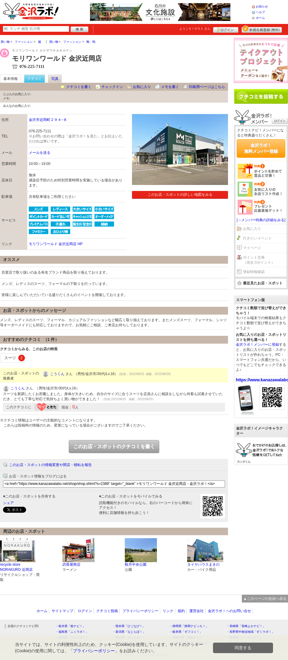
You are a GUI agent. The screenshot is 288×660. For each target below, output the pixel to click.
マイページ (252, 248)
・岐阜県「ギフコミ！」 (186, 631)
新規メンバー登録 (262, 29)
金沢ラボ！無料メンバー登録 (261, 148)
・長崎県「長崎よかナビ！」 (246, 626)
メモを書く (170, 87)
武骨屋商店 (71, 564)
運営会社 (196, 611)
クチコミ (34, 79)
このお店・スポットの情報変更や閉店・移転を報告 (50, 465)
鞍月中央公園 (135, 564)
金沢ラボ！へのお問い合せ (229, 611)
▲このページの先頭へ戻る (264, 599)
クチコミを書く (79, 87)
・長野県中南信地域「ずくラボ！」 (250, 631)
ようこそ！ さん (194, 28)
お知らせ (262, 6)
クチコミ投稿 (107, 611)
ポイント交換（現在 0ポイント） (259, 260)
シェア (8, 503)
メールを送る (39, 153)
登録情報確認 (254, 272)
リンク (168, 611)
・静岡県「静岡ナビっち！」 (189, 626)
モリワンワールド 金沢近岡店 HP (55, 244)
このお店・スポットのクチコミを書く (114, 446)
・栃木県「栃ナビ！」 (71, 626)
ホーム (260, 17)
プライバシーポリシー (140, 611)
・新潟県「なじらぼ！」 (129, 631)
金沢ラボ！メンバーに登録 (257, 344)
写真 (54, 79)
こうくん (57, 374)
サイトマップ (62, 611)
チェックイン (112, 87)
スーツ (14, 358)
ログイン (225, 29)
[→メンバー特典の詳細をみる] (261, 220)
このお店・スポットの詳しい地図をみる (180, 194)
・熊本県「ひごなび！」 (129, 626)
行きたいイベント (257, 238)
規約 (181, 611)
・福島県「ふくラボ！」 (72, 631)
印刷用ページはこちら (207, 87)
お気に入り (142, 87)
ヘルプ (260, 12)
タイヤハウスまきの (203, 564)
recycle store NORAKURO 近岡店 (16, 567)
